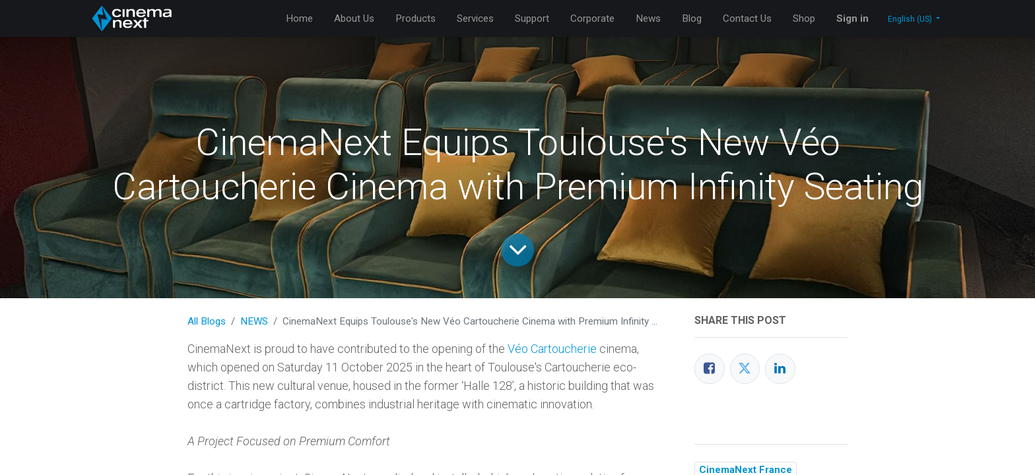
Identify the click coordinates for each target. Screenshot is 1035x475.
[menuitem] (299, 19)
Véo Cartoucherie (552, 349)
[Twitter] (745, 369)
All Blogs (206, 321)
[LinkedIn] (780, 369)
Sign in (852, 18)
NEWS (254, 321)
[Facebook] (709, 369)
